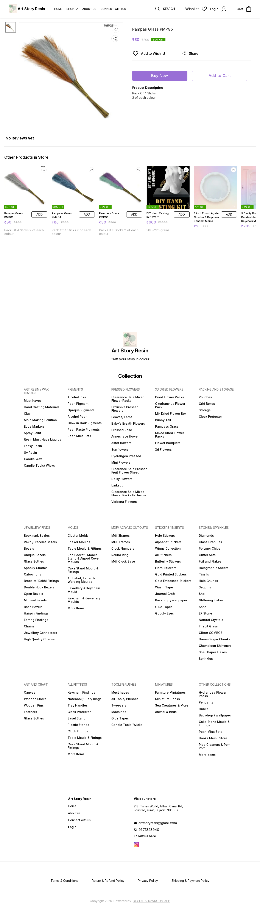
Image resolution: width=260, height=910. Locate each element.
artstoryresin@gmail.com (158, 823)
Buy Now (159, 75)
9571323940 (149, 830)
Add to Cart (220, 75)
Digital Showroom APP (151, 901)
